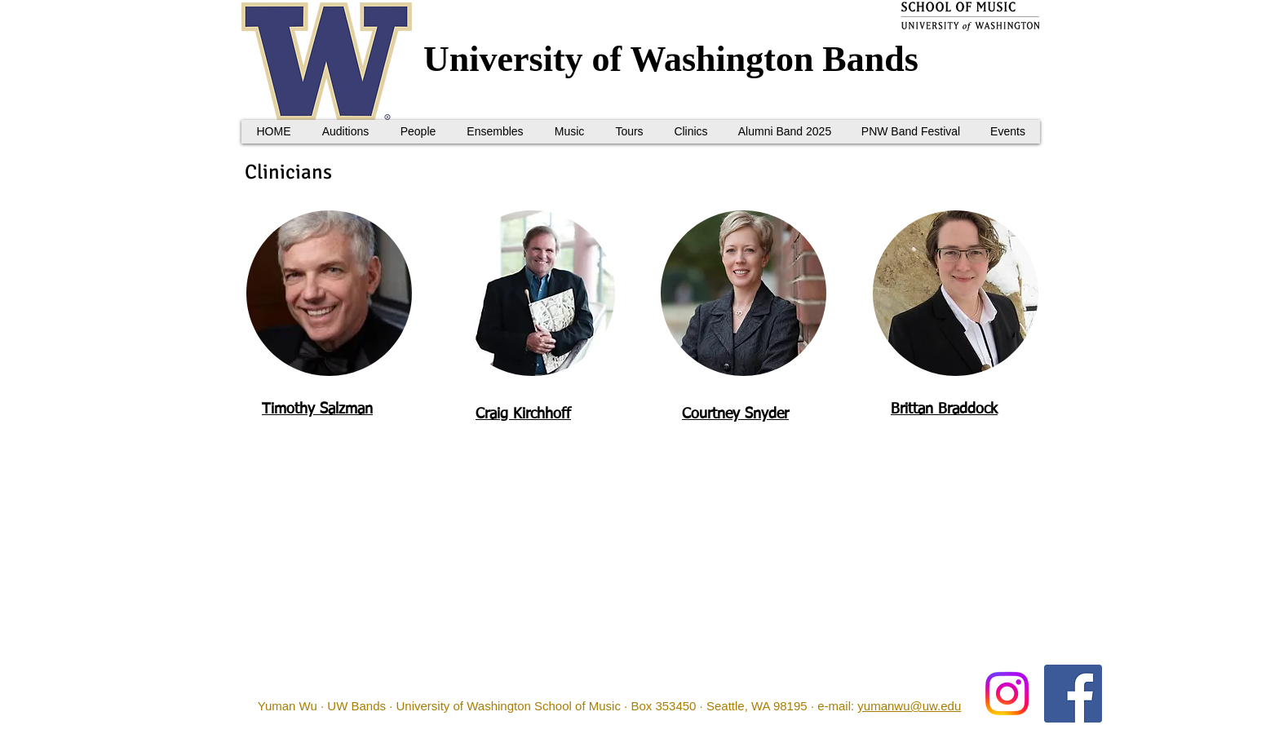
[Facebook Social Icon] (1073, 694)
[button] (417, 132)
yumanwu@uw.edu (909, 706)
